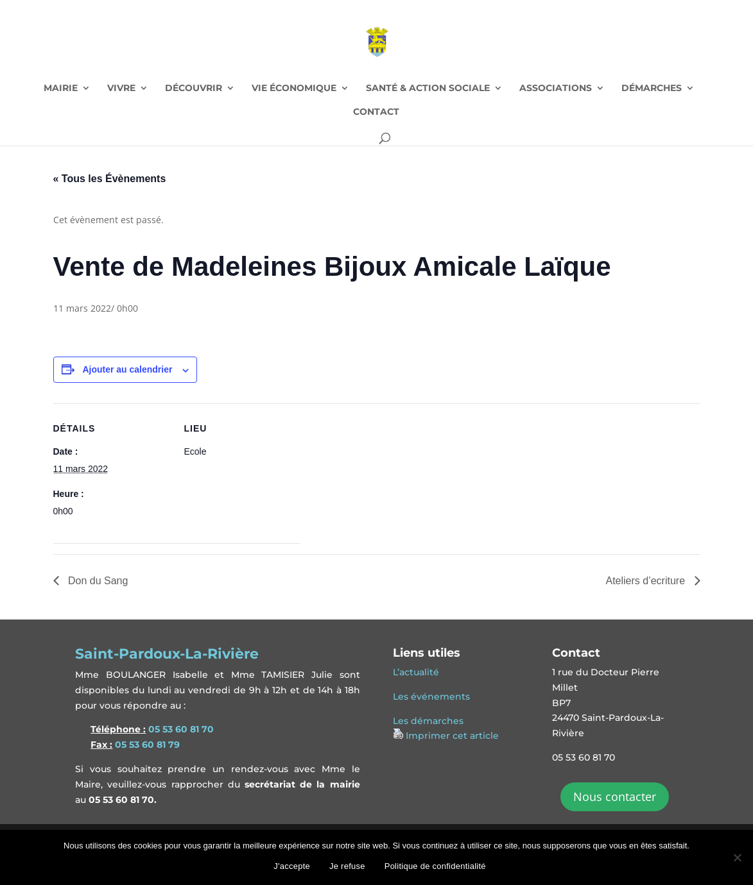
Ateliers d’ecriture (646, 580)
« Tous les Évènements (109, 178)
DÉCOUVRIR (193, 88)
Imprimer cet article (452, 735)
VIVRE (121, 88)
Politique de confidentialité (435, 866)
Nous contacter (614, 796)
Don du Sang (96, 580)
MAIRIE (61, 88)
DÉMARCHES (651, 88)
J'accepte (291, 866)
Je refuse (347, 866)
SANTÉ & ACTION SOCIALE (428, 88)
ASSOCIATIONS (555, 88)
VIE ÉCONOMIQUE (294, 88)
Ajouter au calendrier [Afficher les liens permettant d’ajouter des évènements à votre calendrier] (127, 369)
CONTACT (376, 112)
